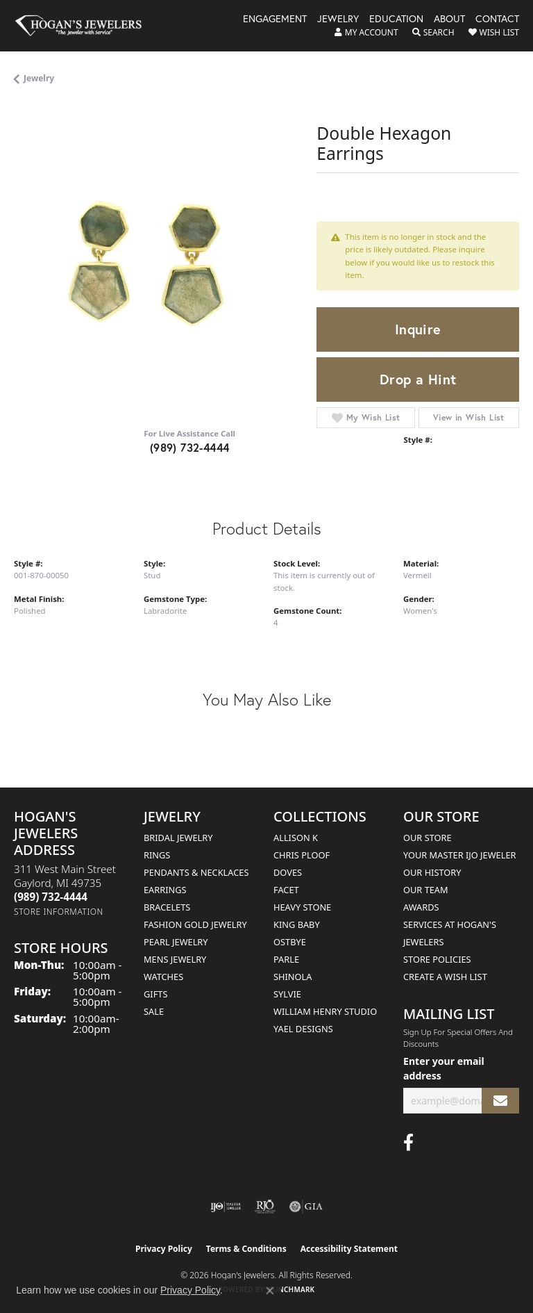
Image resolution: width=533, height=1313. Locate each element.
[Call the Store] (50, 897)
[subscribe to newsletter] (500, 1101)
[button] (366, 32)
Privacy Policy (163, 1249)
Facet (286, 889)
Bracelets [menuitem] (167, 907)
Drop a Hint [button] (418, 379)
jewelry (39, 78)
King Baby (296, 924)
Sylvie (287, 994)
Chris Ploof (301, 855)
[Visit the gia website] (306, 1206)
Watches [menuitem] (163, 976)
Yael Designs (303, 1028)
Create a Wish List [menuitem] (445, 976)
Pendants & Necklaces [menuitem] (196, 872)
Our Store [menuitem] (427, 837)
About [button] (449, 19)
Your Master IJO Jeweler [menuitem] (459, 855)
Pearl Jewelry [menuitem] (176, 942)
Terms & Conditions (246, 1249)
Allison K (295, 837)
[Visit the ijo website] (226, 1206)
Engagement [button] (275, 19)
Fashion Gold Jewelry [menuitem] (195, 924)
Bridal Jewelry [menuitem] (178, 837)
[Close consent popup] (270, 1291)
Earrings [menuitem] (165, 889)
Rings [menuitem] (157, 855)
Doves (287, 872)
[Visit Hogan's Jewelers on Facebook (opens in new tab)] (408, 1142)
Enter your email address (443, 1068)
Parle (286, 959)
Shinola (292, 976)
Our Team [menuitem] (425, 889)
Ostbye (289, 942)
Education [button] (396, 19)
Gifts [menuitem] (155, 994)
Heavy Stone (302, 907)
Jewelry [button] (338, 19)
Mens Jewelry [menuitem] (175, 959)
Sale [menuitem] (154, 1011)
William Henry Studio (325, 1011)
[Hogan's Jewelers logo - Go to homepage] (84, 26)
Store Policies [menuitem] (437, 959)
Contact (497, 19)
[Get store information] (58, 912)
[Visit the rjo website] (265, 1206)
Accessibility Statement (349, 1249)
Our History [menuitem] (432, 872)
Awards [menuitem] (421, 907)
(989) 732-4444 (190, 447)
